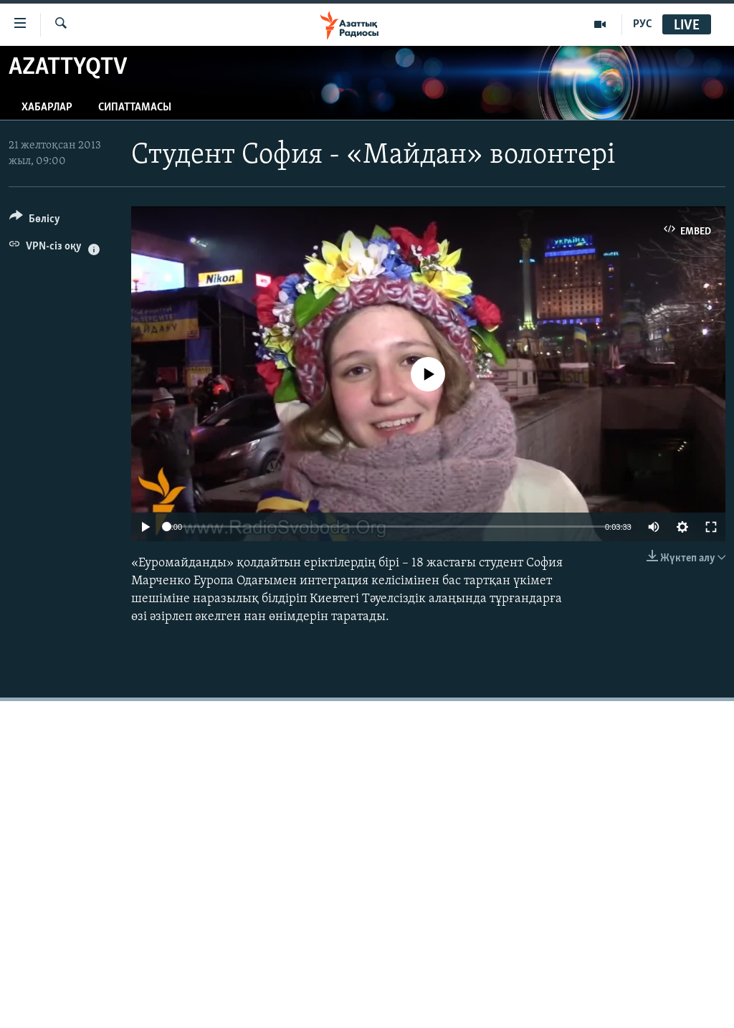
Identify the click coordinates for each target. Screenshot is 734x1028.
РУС (642, 24)
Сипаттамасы (134, 107)
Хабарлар (47, 107)
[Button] (34, 221)
